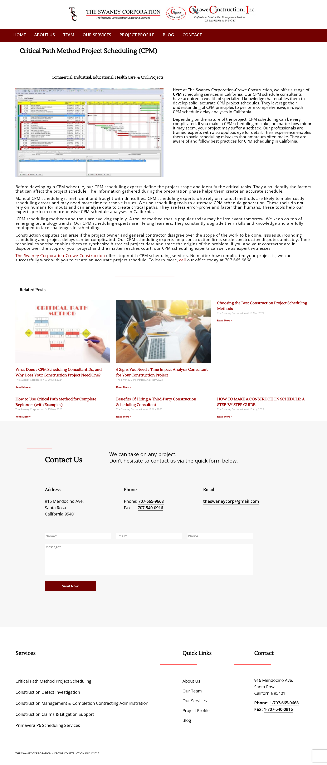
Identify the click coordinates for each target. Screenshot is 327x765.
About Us (44, 35)
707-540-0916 (150, 507)
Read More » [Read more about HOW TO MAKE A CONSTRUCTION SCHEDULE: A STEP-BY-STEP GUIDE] (224, 416)
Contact (192, 35)
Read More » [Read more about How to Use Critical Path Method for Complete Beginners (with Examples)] (23, 416)
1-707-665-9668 (284, 703)
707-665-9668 (151, 501)
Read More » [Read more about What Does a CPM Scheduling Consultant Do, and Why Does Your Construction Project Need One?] (23, 387)
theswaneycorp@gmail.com (231, 501)
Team (68, 35)
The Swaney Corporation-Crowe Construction (60, 255)
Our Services (97, 35)
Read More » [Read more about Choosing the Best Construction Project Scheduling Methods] (224, 320)
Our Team (192, 691)
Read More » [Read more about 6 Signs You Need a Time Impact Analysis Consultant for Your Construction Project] (123, 387)
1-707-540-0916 (278, 709)
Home (19, 35)
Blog (168, 35)
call (182, 260)
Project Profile (136, 35)
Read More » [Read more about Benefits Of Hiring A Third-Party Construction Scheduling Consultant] (123, 416)
